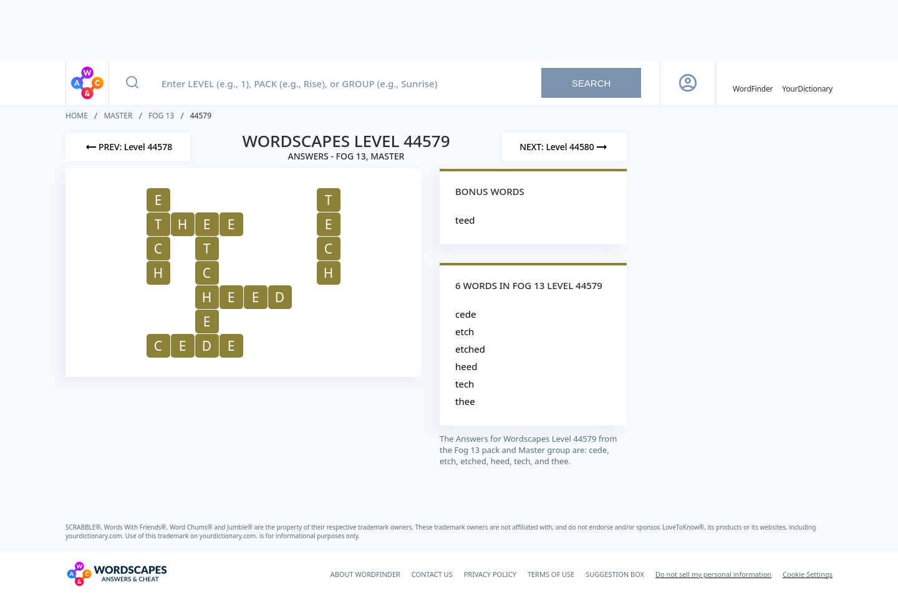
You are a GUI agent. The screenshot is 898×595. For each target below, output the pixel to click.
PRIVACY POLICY (490, 574)
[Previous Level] (127, 147)
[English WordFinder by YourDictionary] (753, 83)
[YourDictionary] (807, 83)
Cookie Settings (808, 574)
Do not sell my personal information (713, 574)
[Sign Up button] (688, 83)
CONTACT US (432, 574)
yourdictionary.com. (95, 535)
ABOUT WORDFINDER (365, 574)
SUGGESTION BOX (615, 574)
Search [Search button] (591, 83)
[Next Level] (564, 147)
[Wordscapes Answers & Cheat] (116, 574)
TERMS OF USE (551, 574)
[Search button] (132, 83)
